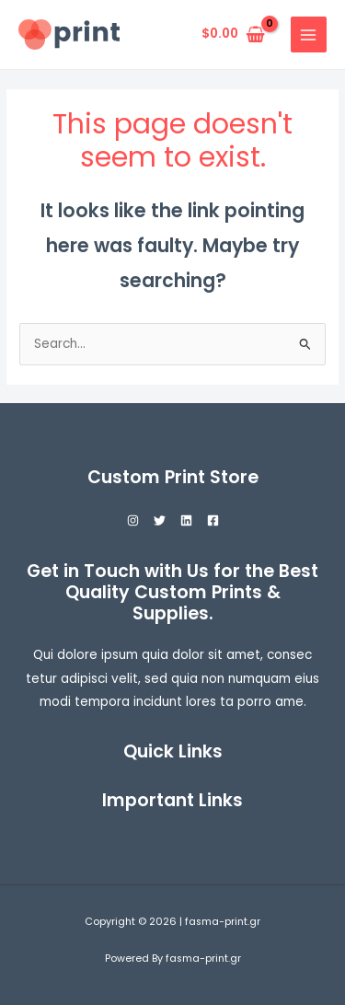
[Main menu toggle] (309, 34)
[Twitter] (159, 520)
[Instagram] (133, 520)
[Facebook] (213, 520)
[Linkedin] (186, 520)
